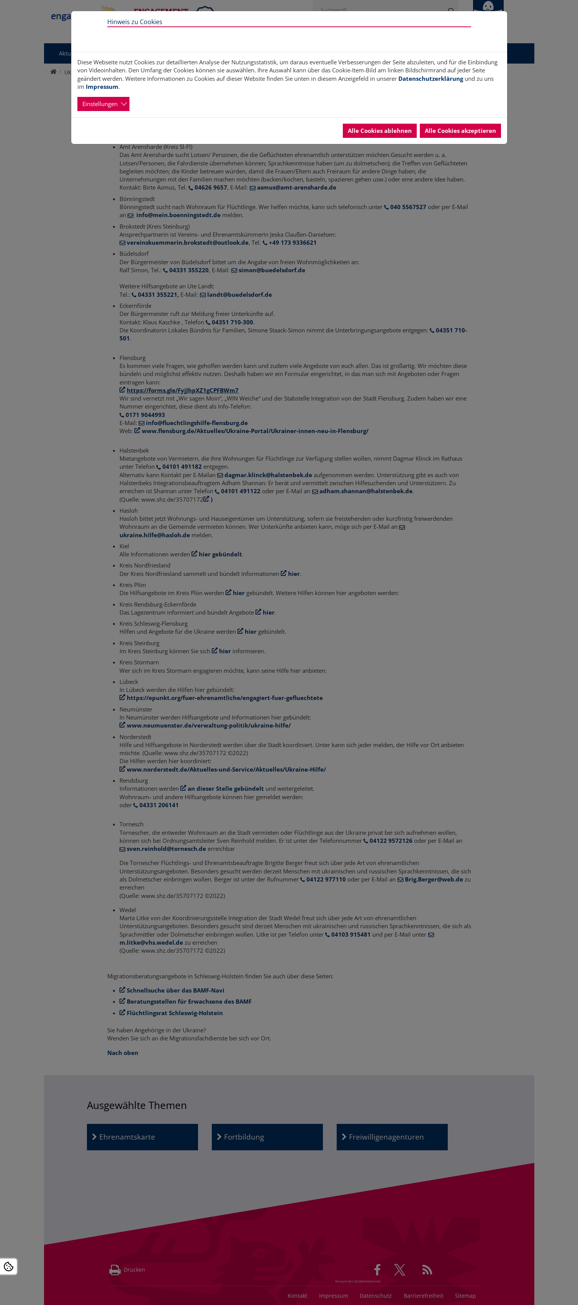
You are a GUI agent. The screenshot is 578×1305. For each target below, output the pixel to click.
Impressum (102, 86)
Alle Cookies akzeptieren (460, 130)
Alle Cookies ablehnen (380, 130)
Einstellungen (100, 104)
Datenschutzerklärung (430, 78)
